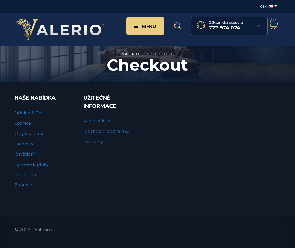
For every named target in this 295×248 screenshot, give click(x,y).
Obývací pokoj (30, 133)
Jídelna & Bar (29, 113)
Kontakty (93, 141)
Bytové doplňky (32, 164)
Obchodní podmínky (106, 131)
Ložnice (23, 123)
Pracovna (25, 143)
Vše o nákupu (98, 121)
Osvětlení (25, 154)
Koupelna (25, 174)
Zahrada (23, 184)
